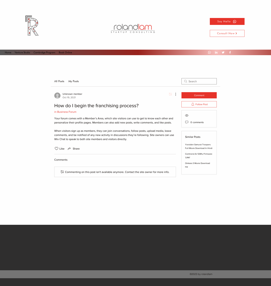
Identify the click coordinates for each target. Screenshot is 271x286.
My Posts (73, 81)
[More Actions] (174, 94)
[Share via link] (73, 148)
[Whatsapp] (209, 52)
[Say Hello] (227, 21)
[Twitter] (223, 52)
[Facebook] (230, 52)
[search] (199, 81)
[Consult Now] (227, 33)
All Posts (59, 81)
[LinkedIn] (216, 52)
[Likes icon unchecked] (56, 148)
